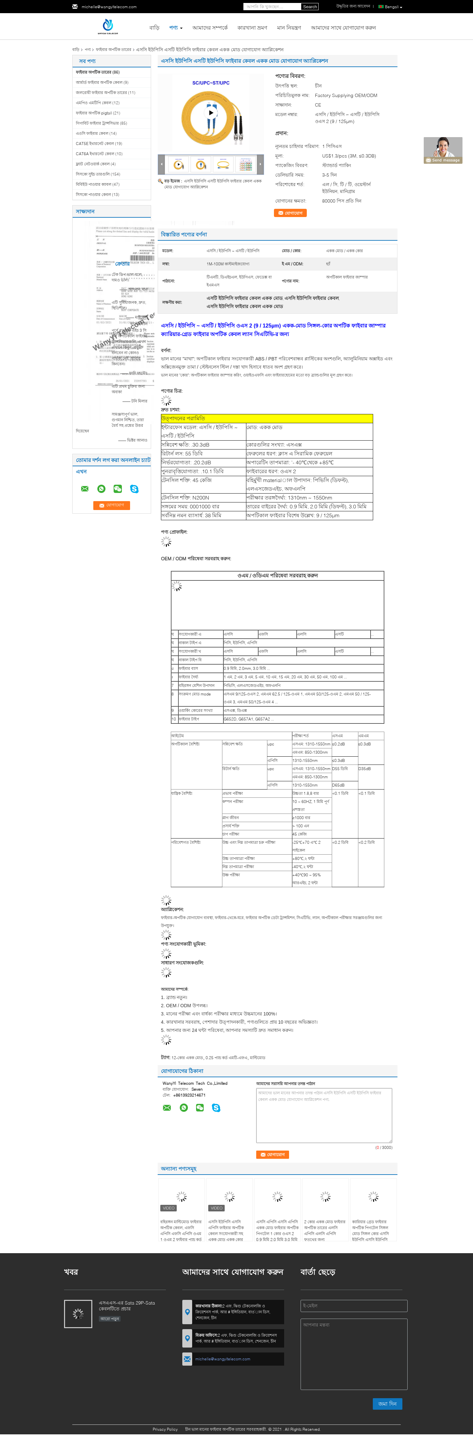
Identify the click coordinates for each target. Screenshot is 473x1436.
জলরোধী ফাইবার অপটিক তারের (101, 92)
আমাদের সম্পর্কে (210, 27)
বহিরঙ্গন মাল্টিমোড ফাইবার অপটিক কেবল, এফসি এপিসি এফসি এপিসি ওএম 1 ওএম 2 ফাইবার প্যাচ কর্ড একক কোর (181, 1233)
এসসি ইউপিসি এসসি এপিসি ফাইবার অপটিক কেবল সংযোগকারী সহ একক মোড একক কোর (226, 1230)
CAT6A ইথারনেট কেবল (95, 153)
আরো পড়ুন (110, 1318)
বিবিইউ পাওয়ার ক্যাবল (93, 184)
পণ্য (173, 27)
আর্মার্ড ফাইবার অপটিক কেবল (99, 82)
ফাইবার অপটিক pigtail (94, 112)
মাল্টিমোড (257, 1057)
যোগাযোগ (294, 213)
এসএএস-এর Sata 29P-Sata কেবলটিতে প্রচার (127, 1305)
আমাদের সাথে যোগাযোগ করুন (343, 27)
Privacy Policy (165, 1429)
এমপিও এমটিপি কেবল (93, 102)
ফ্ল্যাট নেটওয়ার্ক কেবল (93, 163)
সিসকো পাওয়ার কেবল (93, 194)
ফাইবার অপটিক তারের (113, 49)
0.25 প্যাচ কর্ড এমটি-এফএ (226, 1057)
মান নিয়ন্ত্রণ (289, 27)
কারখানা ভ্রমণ (252, 27)
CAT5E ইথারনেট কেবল (95, 143)
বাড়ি (154, 27)
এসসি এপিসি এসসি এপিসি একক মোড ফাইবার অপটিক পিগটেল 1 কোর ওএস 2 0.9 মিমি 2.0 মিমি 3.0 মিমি (277, 1230)
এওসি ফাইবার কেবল (92, 133)
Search (310, 6)
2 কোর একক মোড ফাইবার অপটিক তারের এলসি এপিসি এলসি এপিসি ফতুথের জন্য (325, 1230)
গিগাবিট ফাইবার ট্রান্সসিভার (97, 123)
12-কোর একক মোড (187, 1057)
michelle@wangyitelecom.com (109, 6)
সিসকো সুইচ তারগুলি (93, 174)
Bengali (393, 7)
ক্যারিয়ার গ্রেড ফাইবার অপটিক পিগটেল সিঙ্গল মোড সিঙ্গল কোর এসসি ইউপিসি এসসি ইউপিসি (370, 1230)
